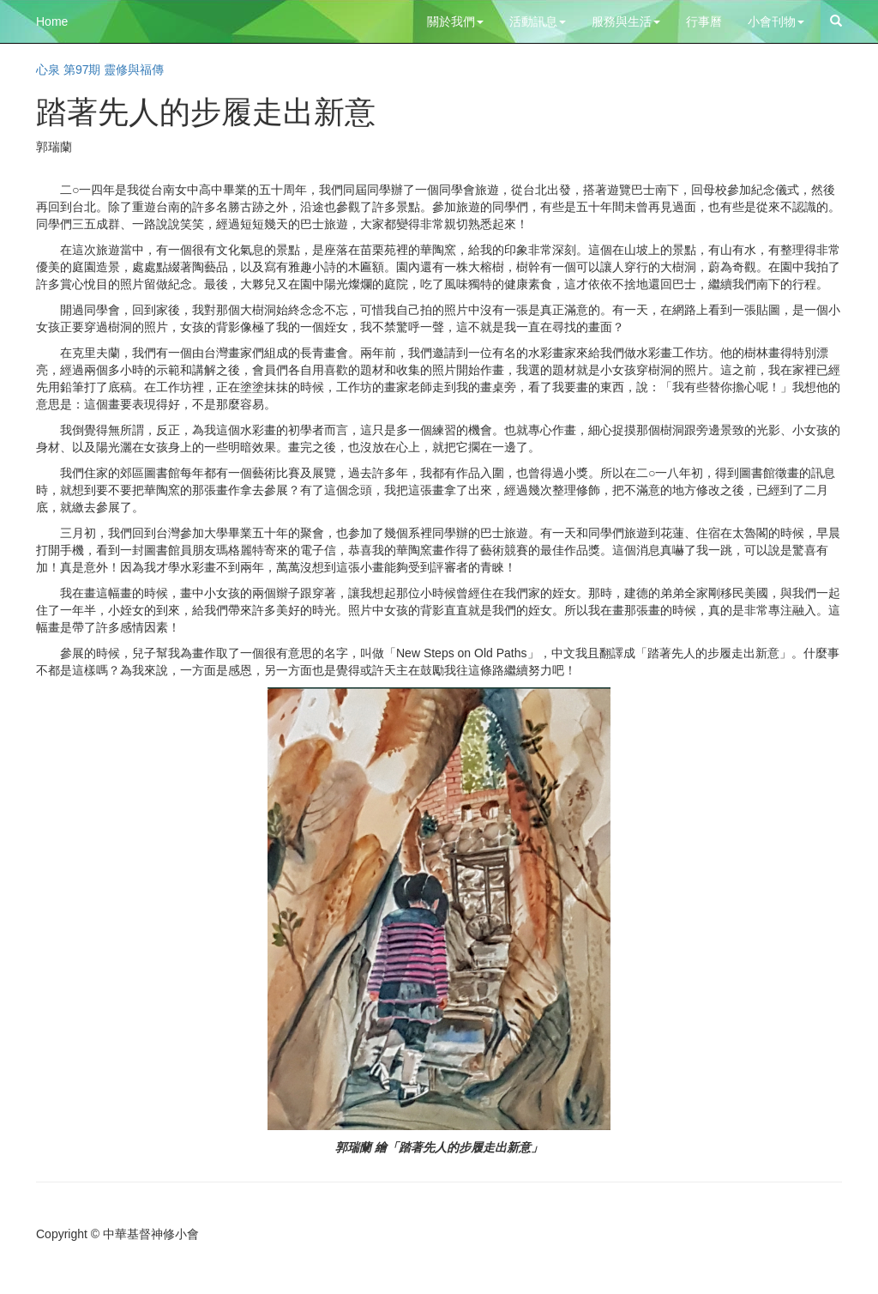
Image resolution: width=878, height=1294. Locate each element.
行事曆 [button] (704, 21)
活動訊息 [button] (537, 21)
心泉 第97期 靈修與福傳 (100, 69)
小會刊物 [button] (776, 21)
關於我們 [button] (455, 21)
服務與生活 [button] (626, 21)
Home (52, 21)
